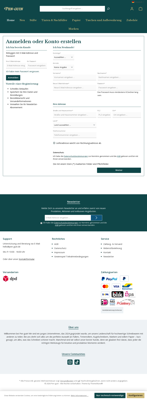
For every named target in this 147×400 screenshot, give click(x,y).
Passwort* (101, 96)
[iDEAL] (104, 302)
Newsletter (108, 256)
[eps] (130, 294)
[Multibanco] (112, 302)
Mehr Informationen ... (79, 395)
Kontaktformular (26, 259)
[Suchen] (108, 15)
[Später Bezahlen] (124, 278)
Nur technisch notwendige (110, 395)
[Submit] (96, 217)
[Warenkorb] (140, 15)
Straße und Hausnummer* (63, 123)
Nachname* (102, 85)
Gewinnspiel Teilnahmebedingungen (71, 256)
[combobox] (72, 15)
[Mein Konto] (132, 15)
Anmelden (13, 90)
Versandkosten (66, 381)
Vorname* (57, 85)
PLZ (98, 123)
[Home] (12, 32)
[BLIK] (117, 294)
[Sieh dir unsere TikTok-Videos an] (77, 362)
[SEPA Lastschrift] (105, 294)
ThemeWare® (96, 383)
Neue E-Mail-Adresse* (61, 96)
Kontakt (107, 252)
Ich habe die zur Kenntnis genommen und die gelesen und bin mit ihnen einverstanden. (75, 223)
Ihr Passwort (31, 73)
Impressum (59, 252)
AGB (119, 168)
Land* (55, 133)
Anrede (56, 75)
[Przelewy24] (126, 302)
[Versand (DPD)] (10, 278)
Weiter (118, 182)
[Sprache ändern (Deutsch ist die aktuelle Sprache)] (138, 2)
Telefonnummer (59, 143)
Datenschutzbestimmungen (76, 168)
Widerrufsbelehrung (112, 248)
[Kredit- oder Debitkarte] (111, 286)
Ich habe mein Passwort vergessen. (22, 83)
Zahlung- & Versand (112, 244)
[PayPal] (109, 278)
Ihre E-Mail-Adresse (13, 73)
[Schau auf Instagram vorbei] (70, 362)
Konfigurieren (136, 395)
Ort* (114, 123)
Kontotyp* (57, 65)
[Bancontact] (127, 286)
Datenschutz (60, 248)
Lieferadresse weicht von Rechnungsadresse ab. (78, 155)
